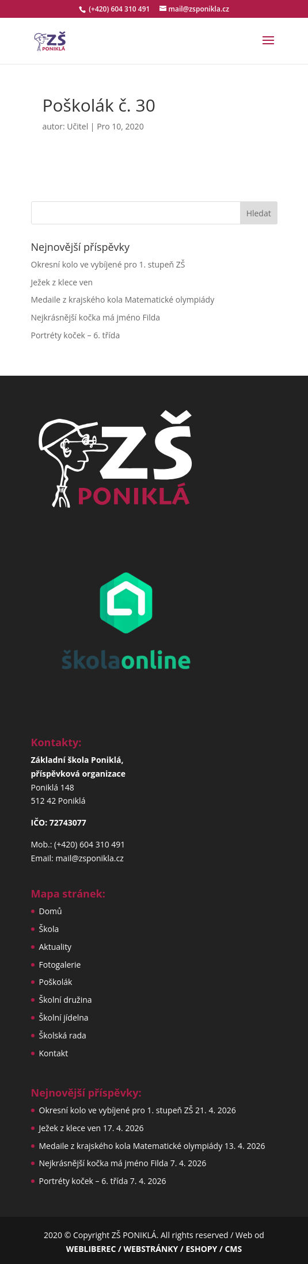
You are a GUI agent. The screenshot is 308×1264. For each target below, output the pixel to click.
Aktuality (55, 946)
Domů (50, 911)
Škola (49, 928)
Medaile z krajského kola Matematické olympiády (123, 299)
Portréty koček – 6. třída (75, 335)
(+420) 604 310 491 (120, 9)
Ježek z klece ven (62, 282)
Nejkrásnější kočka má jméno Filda (96, 317)
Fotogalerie (60, 964)
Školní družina (65, 999)
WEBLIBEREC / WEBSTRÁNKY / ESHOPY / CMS (154, 1248)
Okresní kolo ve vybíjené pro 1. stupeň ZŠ (108, 264)
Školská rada (62, 1035)
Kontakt (54, 1053)
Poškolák (56, 981)
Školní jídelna (64, 1017)
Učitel (77, 126)
